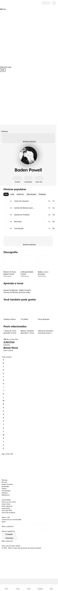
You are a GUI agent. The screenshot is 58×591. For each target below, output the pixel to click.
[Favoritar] (17, 179)
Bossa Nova (10, 347)
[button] (4, 288)
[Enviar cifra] (38, 179)
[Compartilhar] (28, 179)
